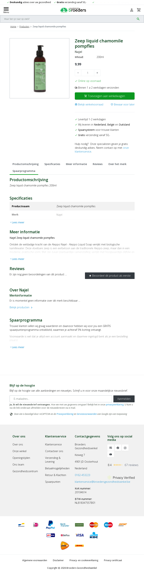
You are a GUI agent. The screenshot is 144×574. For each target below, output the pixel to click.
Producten (24, 26)
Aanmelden (124, 398)
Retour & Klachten (55, 475)
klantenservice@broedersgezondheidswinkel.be (102, 481)
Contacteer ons (54, 451)
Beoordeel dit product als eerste (110, 275)
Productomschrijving (25, 164)
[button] (89, 104)
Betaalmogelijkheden (57, 468)
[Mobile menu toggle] (6, 10)
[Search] (67, 19)
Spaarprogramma (23, 171)
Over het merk (117, 164)
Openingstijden (21, 458)
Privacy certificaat (113, 560)
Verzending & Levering (52, 459)
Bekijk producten (21, 307)
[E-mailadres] (61, 398)
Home (13, 26)
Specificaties (52, 164)
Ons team (18, 464)
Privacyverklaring (65, 414)
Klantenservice (53, 444)
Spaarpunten (52, 481)
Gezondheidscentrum (25, 471)
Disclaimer (58, 560)
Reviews (98, 164)
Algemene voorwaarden (34, 560)
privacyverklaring (115, 404)
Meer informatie (76, 164)
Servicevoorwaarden (87, 414)
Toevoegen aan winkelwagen (104, 96)
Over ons (17, 444)
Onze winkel (19, 451)
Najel (78, 52)
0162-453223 (82, 475)
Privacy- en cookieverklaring (84, 560)
